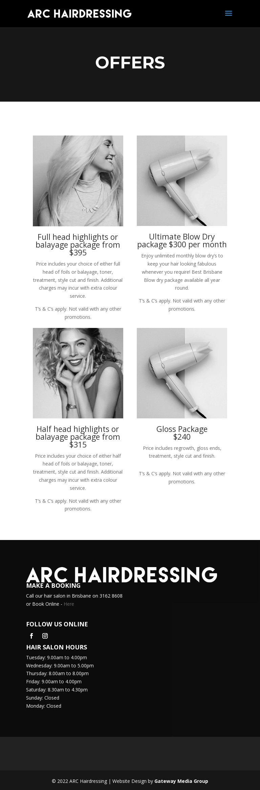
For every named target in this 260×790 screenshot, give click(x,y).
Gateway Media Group (181, 781)
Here (69, 604)
